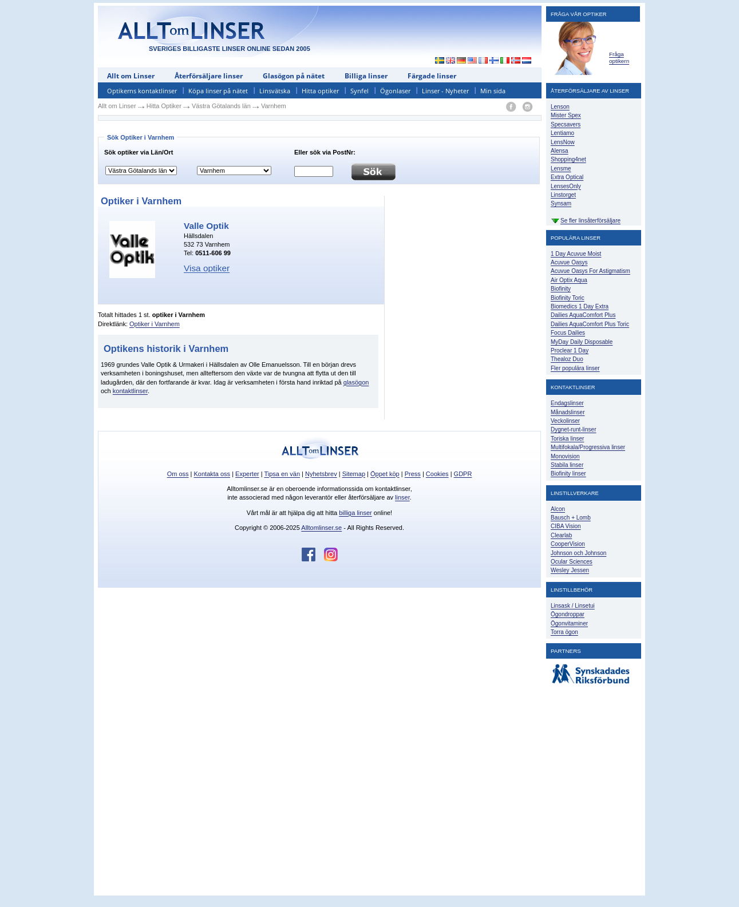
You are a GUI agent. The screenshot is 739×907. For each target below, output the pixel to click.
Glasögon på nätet (294, 76)
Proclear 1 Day (569, 350)
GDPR (463, 473)
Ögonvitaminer (569, 623)
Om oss (178, 473)
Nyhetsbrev (321, 473)
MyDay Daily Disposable (581, 342)
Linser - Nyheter (445, 90)
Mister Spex (566, 115)
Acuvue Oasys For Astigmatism (590, 271)
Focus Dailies (568, 333)
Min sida (492, 90)
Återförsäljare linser (209, 76)
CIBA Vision (566, 526)
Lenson (560, 107)
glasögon (356, 382)
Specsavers (565, 124)
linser (402, 497)
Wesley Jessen (570, 570)
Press (413, 473)
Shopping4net (568, 159)
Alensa (559, 151)
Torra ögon (564, 632)
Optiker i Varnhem (154, 323)
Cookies (437, 473)
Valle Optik (206, 226)
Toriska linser (567, 438)
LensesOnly (566, 186)
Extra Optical (567, 177)
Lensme (561, 168)
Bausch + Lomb (571, 517)
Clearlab (561, 535)
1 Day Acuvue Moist (576, 254)
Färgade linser (432, 76)
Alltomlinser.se (321, 527)
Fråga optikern (619, 57)
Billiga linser (366, 76)
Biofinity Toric (567, 298)
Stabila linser (567, 465)
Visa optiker (207, 268)
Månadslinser (567, 412)
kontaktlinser (130, 390)
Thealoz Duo (567, 359)
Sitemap (353, 473)
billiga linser (355, 512)
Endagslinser (567, 403)
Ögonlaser (395, 90)
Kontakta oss (212, 473)
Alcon (558, 509)
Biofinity (561, 289)
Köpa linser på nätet (218, 90)
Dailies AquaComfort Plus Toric (590, 324)
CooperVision (568, 544)
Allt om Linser (131, 76)
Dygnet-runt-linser (573, 429)
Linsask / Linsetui (573, 606)
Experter (247, 473)
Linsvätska (274, 90)
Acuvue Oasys (569, 262)
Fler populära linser (575, 368)
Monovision (565, 456)
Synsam (561, 203)
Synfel (359, 90)
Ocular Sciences (571, 562)
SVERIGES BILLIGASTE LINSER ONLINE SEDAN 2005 (229, 48)
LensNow (563, 142)
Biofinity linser (568, 473)
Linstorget (563, 195)
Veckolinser (565, 421)
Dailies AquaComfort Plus (583, 315)
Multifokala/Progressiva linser (588, 447)
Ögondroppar (567, 614)
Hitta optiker (320, 90)
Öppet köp (385, 473)
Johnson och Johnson (578, 553)
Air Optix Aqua (569, 280)
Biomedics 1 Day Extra (579, 306)
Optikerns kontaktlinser (142, 90)
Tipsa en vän (282, 473)
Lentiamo (562, 133)
